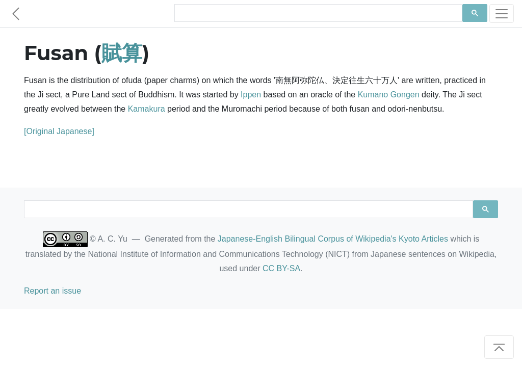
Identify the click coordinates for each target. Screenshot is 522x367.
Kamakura (146, 108)
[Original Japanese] (59, 131)
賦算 (121, 52)
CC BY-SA (281, 268)
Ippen (251, 94)
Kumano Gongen (389, 94)
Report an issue (52, 290)
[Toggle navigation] (501, 13)
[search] (317, 13)
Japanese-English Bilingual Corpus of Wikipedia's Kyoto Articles (333, 238)
